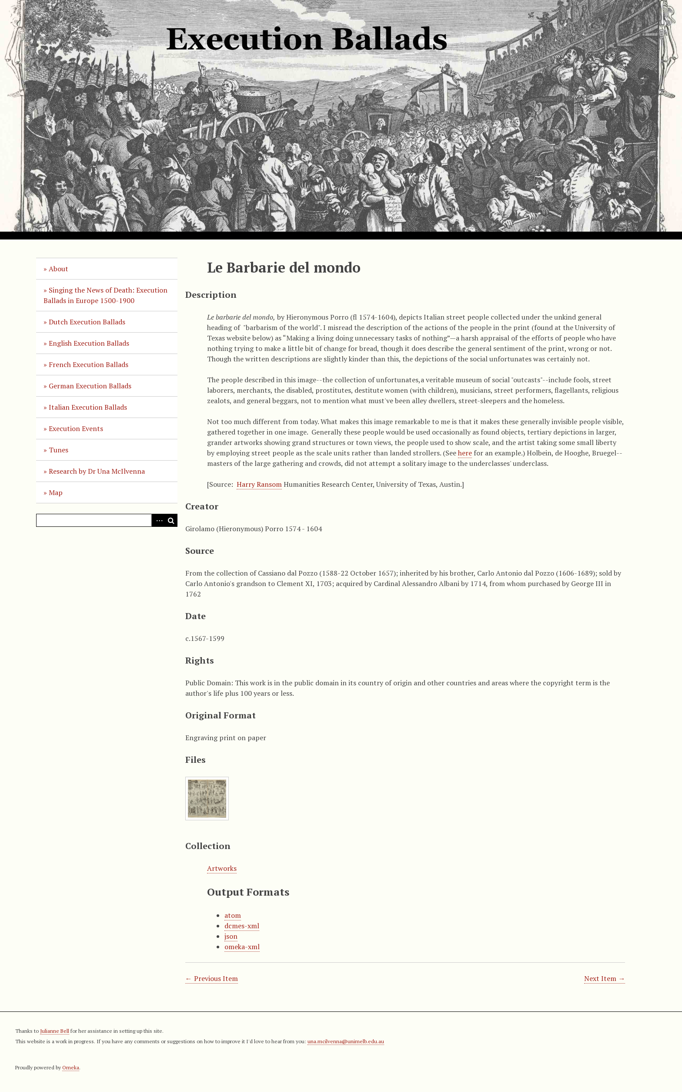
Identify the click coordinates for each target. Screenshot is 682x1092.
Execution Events (76, 428)
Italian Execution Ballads (88, 407)
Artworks (222, 868)
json (230, 936)
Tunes (58, 450)
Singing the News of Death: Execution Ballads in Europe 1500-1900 (105, 295)
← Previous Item (211, 978)
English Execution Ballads (89, 343)
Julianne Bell (54, 1031)
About (58, 268)
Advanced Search (157, 520)
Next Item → (604, 978)
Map (56, 492)
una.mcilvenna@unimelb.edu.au (346, 1041)
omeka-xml (242, 946)
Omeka (70, 1067)
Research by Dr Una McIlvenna (97, 471)
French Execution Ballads (88, 364)
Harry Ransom (259, 484)
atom (232, 915)
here (465, 453)
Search (170, 520)
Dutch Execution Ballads (87, 322)
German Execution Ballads (90, 386)
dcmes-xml (241, 925)
